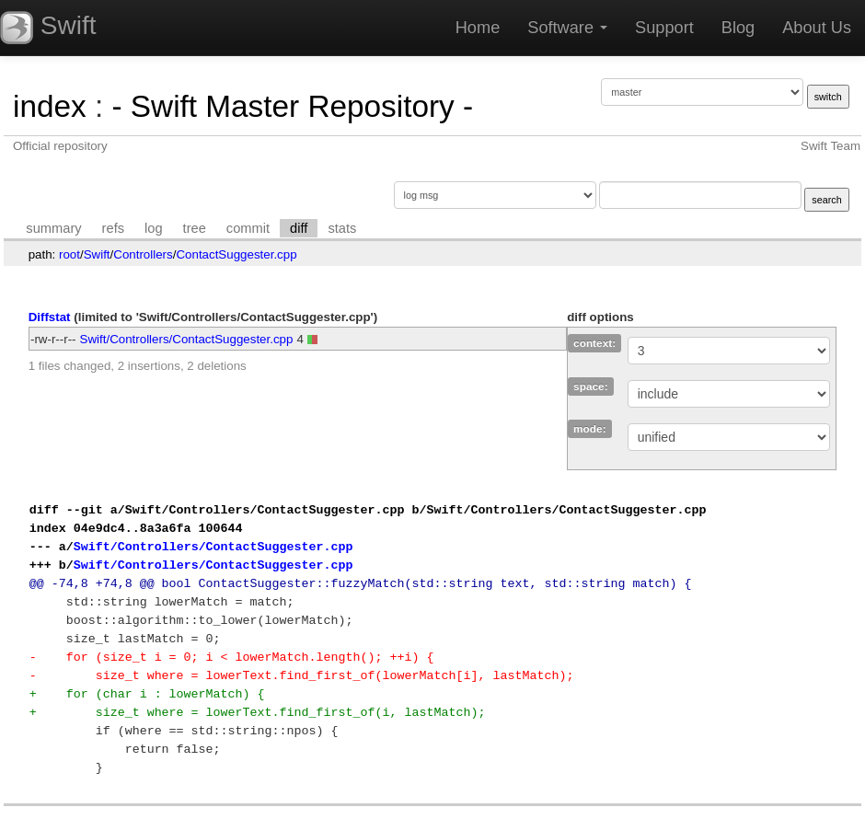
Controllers (142, 254)
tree (194, 228)
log (153, 228)
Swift (97, 254)
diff (298, 228)
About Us (816, 27)
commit (248, 228)
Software (567, 27)
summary (53, 228)
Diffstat (50, 317)
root (69, 254)
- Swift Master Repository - (292, 106)
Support (664, 27)
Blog (738, 27)
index (49, 106)
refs (113, 228)
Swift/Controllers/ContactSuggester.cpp (187, 339)
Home (478, 27)
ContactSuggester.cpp (236, 254)
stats (342, 228)
